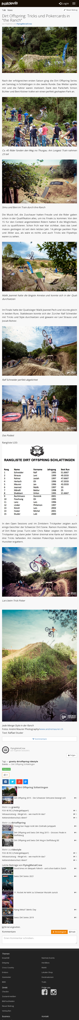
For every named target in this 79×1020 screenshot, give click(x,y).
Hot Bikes (46, 962)
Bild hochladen (8, 1001)
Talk (4, 10)
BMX (4, 982)
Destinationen (48, 977)
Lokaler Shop (47, 972)
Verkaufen (6, 1011)
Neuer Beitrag (70, 10)
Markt (44, 967)
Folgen (71, 755)
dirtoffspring (23, 761)
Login (64, 3)
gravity (12, 761)
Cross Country (8, 967)
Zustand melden (9, 996)
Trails (44, 982)
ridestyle (33, 761)
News (10, 10)
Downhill (5, 958)
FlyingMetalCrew (24, 24)
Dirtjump (5, 962)
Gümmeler (6, 977)
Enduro (5, 972)
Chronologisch (59, 932)
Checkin (5, 991)
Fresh (72, 932)
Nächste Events (48, 958)
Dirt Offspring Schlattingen (23, 764)
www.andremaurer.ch (51, 729)
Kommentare (39, 739)
